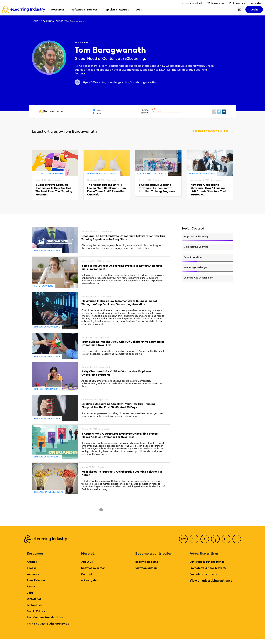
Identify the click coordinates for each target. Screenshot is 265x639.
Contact (86, 574)
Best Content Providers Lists (45, 617)
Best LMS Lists (36, 611)
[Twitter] (194, 539)
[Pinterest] (226, 539)
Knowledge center (93, 568)
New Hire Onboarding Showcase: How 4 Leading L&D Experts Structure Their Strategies (208, 189)
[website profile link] (214, 112)
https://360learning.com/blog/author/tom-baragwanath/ (118, 82)
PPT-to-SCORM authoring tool (48, 623)
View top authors (146, 568)
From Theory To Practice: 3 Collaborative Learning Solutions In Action (121, 473)
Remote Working (43, 286)
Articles (32, 561)
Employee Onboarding (202, 173)
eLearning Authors (51, 21)
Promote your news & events (208, 568)
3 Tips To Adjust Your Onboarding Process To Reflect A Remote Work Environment (121, 267)
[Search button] (239, 9)
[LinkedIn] (204, 539)
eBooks (31, 568)
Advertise (256, 3)
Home (35, 21)
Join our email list (192, 3)
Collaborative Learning (48, 173)
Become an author (147, 561)
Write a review (215, 3)
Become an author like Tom (210, 130)
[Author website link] (77, 82)
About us (87, 561)
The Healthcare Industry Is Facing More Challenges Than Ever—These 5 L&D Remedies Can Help (106, 189)
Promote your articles (203, 574)
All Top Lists (34, 605)
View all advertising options (212, 580)
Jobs (30, 592)
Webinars (33, 574)
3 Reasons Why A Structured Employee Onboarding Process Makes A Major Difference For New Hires (120, 435)
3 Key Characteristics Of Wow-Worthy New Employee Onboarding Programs (116, 373)
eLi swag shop (90, 580)
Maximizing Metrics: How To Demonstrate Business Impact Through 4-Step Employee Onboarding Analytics (119, 302)
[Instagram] (236, 539)
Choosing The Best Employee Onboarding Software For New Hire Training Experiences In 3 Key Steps (123, 237)
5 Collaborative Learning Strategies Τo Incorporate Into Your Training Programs (157, 188)
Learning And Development (102, 173)
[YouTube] (215, 539)
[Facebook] (183, 539)
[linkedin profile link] (224, 112)
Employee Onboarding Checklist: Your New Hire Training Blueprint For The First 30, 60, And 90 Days (118, 405)
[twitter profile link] (219, 112)
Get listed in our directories (207, 561)
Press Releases (36, 580)
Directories (34, 598)
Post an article (237, 3)
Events (31, 586)
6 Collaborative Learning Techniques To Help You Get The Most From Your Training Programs (53, 189)
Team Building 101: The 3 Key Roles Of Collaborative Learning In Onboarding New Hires (122, 343)
